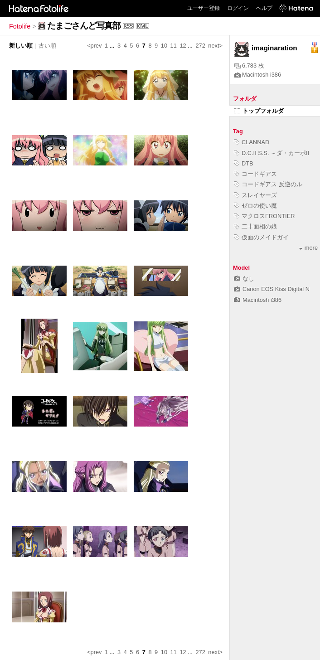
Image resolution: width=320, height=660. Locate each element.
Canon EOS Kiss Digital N (272, 289)
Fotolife (19, 26)
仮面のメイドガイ (261, 237)
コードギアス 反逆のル (268, 184)
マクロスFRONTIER (264, 216)
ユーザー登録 (203, 8)
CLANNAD (251, 142)
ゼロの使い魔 (255, 205)
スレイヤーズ (255, 195)
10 (164, 45)
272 (200, 45)
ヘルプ (264, 8)
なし (244, 278)
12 (182, 45)
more (308, 247)
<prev (94, 45)
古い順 (47, 45)
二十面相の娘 (255, 226)
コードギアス (255, 173)
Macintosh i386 (257, 74)
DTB (243, 163)
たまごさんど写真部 (84, 25)
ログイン (238, 8)
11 (173, 45)
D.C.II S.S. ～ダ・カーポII (271, 153)
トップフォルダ (259, 110)
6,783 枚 (249, 65)
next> (215, 45)
